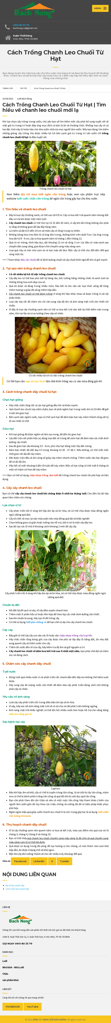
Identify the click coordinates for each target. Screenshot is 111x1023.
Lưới (4, 961)
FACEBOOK (13, 1006)
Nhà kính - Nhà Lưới (13, 967)
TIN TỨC (23, 88)
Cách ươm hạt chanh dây (17, 888)
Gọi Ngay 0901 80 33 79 (17, 943)
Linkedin (39, 861)
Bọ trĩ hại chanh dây (15, 885)
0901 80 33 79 (21, 25)
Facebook (20, 861)
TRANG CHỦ (7, 88)
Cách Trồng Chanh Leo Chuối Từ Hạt (50, 88)
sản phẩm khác (10, 980)
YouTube (32, 1006)
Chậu (5, 973)
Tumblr (64, 861)
